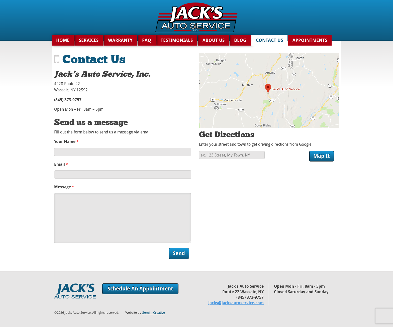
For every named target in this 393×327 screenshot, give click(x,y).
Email (61, 164)
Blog (240, 40)
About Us (214, 40)
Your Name (66, 141)
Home (62, 40)
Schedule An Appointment (140, 288)
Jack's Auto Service (75, 290)
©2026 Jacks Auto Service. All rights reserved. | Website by (109, 312)
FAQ (146, 40)
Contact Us (269, 40)
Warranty (120, 40)
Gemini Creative (153, 312)
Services (89, 40)
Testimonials (177, 40)
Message (64, 187)
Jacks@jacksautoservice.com (236, 302)
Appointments (309, 40)
